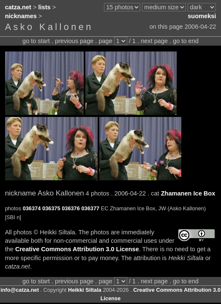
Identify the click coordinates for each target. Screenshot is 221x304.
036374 (32, 208)
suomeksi (202, 16)
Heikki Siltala (84, 290)
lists (44, 7)
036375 (51, 208)
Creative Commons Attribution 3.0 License (77, 249)
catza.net (18, 7)
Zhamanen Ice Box (188, 193)
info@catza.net (19, 290)
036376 (71, 208)
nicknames (21, 16)
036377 (90, 208)
